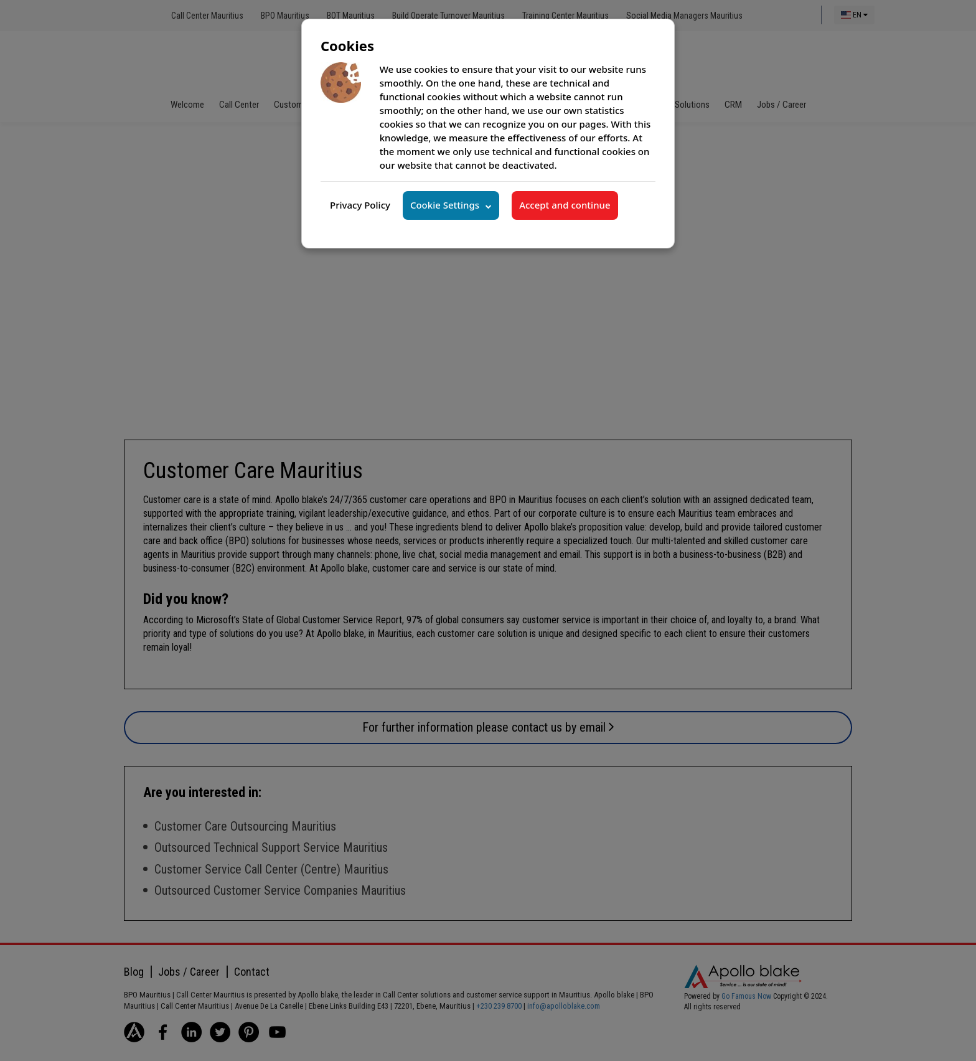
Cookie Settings (444, 205)
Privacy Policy (360, 205)
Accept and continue (564, 205)
